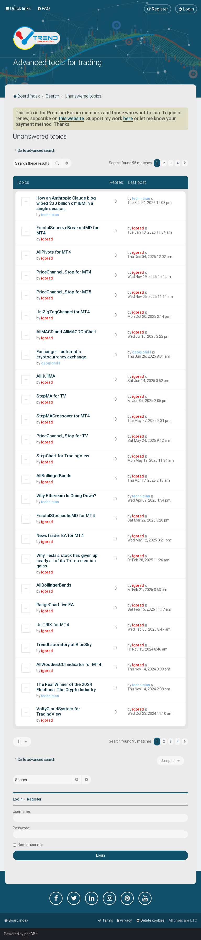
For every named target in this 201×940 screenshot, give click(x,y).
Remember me (30, 844)
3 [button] (171, 163)
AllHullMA (45, 375)
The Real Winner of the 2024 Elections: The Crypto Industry (66, 686)
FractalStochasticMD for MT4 (65, 515)
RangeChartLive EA (55, 604)
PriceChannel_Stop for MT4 (63, 271)
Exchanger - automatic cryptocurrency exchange (61, 353)
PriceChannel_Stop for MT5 (63, 291)
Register (34, 799)
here (128, 118)
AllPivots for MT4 (53, 251)
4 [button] (177, 163)
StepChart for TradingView (62, 455)
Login (18, 799)
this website (71, 118)
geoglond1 (50, 363)
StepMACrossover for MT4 (63, 415)
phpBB (29, 934)
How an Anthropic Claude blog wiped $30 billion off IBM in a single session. (66, 203)
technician (50, 214)
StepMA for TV (51, 395)
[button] (184, 162)
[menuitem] (43, 8)
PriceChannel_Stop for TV (62, 435)
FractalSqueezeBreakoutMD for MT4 (67, 229)
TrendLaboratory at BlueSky (64, 644)
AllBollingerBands (53, 475)
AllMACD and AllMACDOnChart (66, 331)
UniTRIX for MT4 (52, 624)
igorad (47, 239)
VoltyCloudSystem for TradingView (58, 711)
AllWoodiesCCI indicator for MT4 (68, 664)
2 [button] (164, 163)
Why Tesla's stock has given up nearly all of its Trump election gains (67, 560)
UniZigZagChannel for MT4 (63, 311)
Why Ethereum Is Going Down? (66, 495)
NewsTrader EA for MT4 (60, 535)
